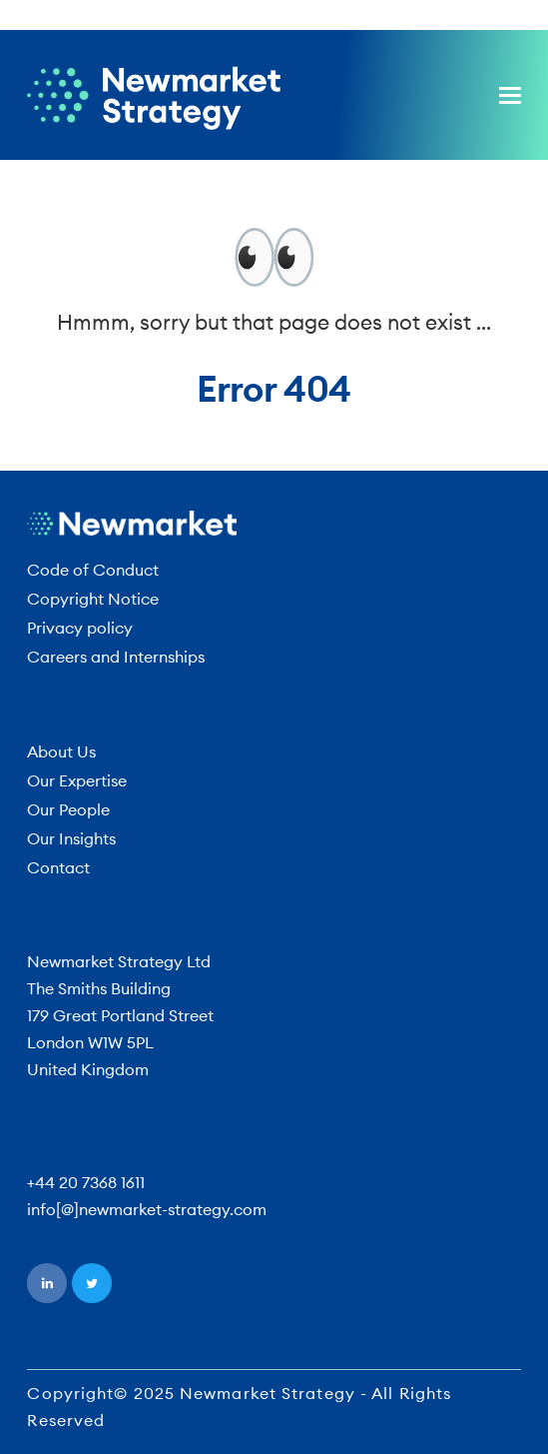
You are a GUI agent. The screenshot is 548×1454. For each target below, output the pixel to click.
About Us (61, 751)
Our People (68, 809)
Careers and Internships (116, 657)
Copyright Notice (93, 599)
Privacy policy (80, 628)
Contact (58, 867)
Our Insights (71, 838)
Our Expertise (77, 780)
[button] (510, 95)
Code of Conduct (93, 570)
